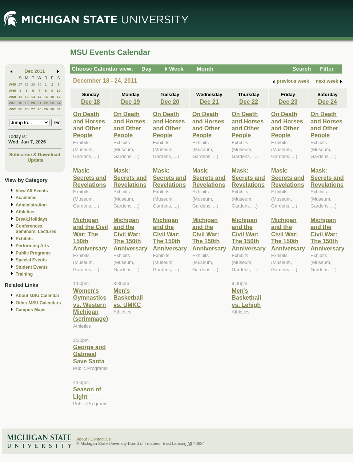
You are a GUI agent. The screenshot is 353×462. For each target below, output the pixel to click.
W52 (12, 109)
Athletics (25, 211)
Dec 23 (287, 101)
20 (33, 103)
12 (27, 97)
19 (27, 103)
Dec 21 (209, 101)
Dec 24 (327, 101)
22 (46, 103)
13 (33, 97)
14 (39, 97)
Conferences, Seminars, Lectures (36, 229)
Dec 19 (130, 101)
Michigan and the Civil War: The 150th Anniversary (90, 234)
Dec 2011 (35, 71)
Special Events (31, 259)
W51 (12, 103)
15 (46, 97)
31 (59, 109)
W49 (12, 90)
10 (59, 90)
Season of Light (87, 392)
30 (39, 84)
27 (20, 84)
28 (27, 84)
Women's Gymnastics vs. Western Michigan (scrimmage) (90, 304)
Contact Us (101, 439)
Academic (26, 197)
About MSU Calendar (37, 295)
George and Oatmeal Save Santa (89, 354)
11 (20, 97)
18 (20, 103)
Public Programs (33, 253)
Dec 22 (248, 101)
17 (59, 97)
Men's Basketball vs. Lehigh (246, 297)
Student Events (32, 267)
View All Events (32, 190)
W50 (12, 97)
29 (33, 84)
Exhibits (24, 238)
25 (20, 109)
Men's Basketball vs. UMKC (128, 297)
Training (24, 274)
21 (39, 103)
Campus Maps (30, 309)
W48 (12, 84)
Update (36, 160)
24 (59, 103)
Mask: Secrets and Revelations (90, 177)
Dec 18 (90, 101)
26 (27, 109)
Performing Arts (32, 245)
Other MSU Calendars (38, 302)
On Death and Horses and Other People (89, 124)
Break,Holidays (32, 219)
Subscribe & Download (34, 154)
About (81, 439)
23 (52, 103)
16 (52, 97)
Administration (31, 205)
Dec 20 (169, 101)
